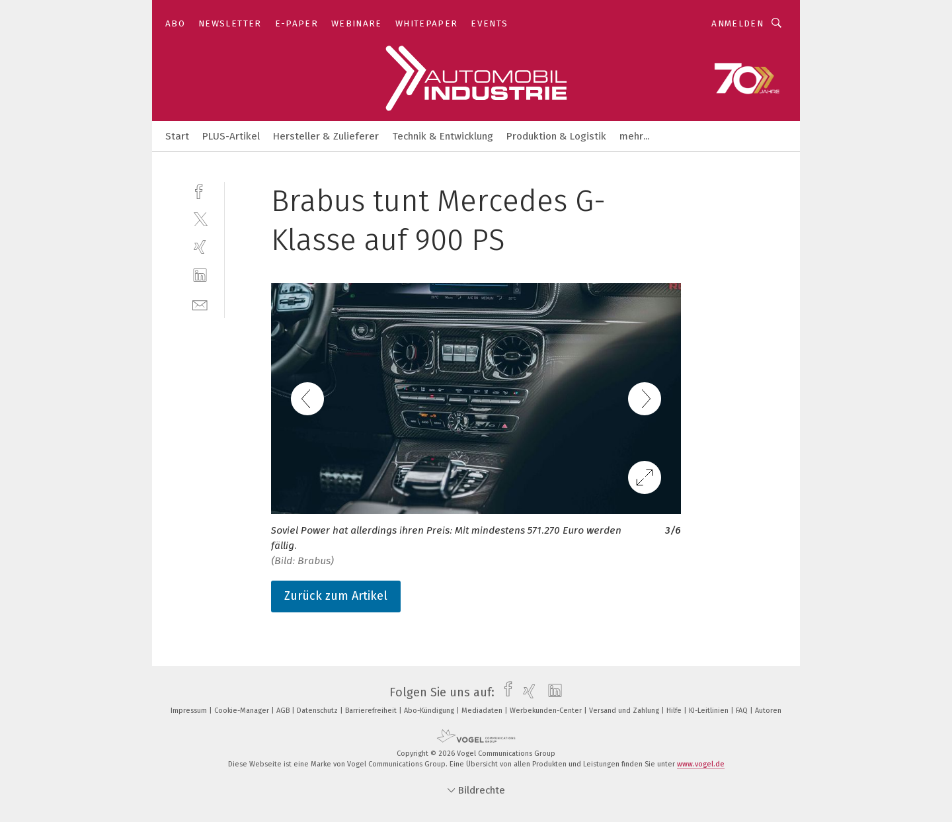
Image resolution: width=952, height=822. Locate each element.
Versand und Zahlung (625, 710)
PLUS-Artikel (231, 136)
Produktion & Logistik (556, 136)
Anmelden (737, 23)
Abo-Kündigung (430, 710)
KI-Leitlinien (710, 710)
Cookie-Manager (242, 710)
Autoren (768, 710)
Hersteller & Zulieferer (326, 136)
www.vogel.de (701, 764)
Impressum (190, 710)
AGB (284, 710)
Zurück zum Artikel (335, 596)
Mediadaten (482, 710)
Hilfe (675, 710)
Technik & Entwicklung (442, 136)
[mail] (200, 304)
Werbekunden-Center (547, 710)
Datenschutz (318, 710)
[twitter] (200, 218)
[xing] (200, 247)
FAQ (743, 710)
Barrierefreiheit (372, 710)
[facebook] (200, 190)
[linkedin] (200, 275)
